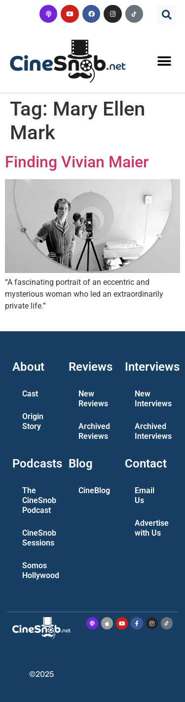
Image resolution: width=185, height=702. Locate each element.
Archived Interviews (153, 431)
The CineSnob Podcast (39, 500)
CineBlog (94, 490)
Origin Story (32, 421)
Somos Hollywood (40, 570)
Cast (30, 393)
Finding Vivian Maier (76, 162)
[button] (167, 15)
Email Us (144, 495)
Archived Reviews (94, 431)
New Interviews (153, 398)
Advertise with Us (152, 528)
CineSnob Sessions (39, 537)
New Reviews (93, 398)
